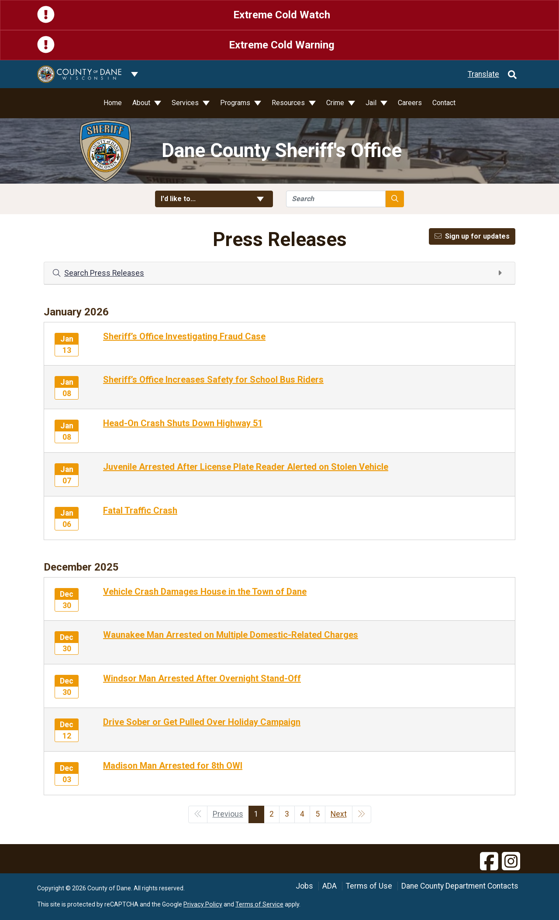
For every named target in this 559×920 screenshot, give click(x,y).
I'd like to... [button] (214, 198)
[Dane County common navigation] (134, 74)
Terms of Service (259, 904)
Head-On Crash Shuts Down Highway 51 (182, 423)
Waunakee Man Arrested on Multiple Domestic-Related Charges (230, 634)
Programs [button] (236, 103)
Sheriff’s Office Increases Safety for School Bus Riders (213, 379)
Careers (410, 103)
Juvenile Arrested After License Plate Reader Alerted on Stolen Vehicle (245, 467)
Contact (443, 103)
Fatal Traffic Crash (140, 510)
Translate (483, 74)
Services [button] (186, 103)
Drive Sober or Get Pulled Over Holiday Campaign (201, 722)
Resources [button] (289, 103)
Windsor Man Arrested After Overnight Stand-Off (202, 678)
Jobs (304, 886)
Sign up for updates (472, 236)
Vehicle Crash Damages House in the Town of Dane (205, 591)
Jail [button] (372, 103)
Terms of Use (369, 886)
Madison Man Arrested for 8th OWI (172, 765)
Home (113, 103)
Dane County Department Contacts (459, 886)
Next (339, 814)
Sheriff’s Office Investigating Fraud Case (184, 336)
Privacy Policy (202, 904)
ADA (329, 886)
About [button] (142, 103)
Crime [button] (336, 103)
